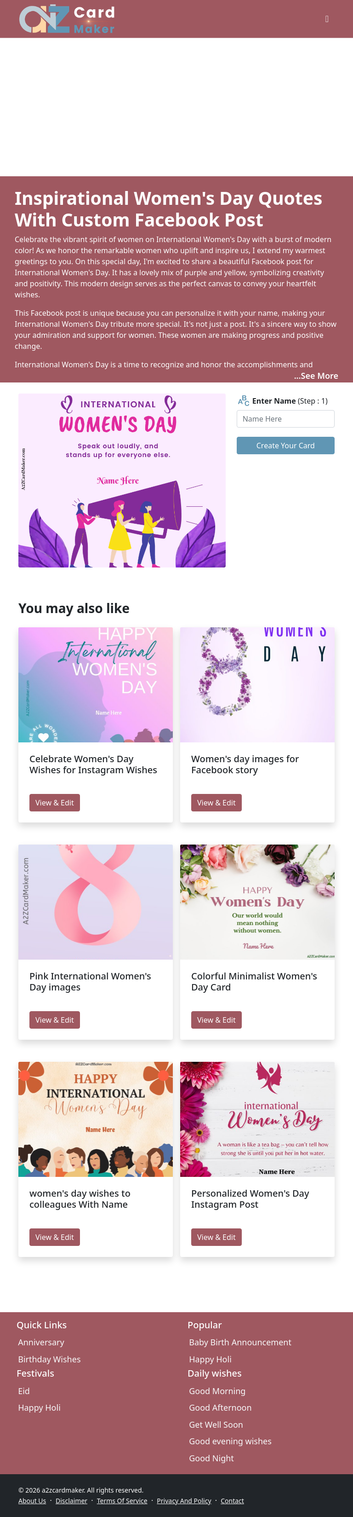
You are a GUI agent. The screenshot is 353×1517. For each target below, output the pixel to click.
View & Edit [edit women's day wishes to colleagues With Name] (54, 1237)
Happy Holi (210, 1359)
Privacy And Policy (184, 1500)
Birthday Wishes (49, 1359)
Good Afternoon (220, 1407)
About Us (32, 1500)
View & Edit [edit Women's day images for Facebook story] (216, 803)
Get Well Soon (216, 1424)
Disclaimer (71, 1500)
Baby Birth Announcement (240, 1342)
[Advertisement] (176, 107)
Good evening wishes (230, 1441)
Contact (232, 1500)
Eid (24, 1390)
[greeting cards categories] (327, 19)
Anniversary (41, 1342)
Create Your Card (285, 445)
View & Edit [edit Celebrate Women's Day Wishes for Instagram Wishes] (54, 803)
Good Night (211, 1458)
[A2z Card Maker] (66, 19)
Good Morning (217, 1390)
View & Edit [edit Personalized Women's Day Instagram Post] (216, 1237)
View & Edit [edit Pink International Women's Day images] (54, 1020)
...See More (316, 375)
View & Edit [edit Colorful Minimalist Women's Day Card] (216, 1020)
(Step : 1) (282, 401)
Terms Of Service (122, 1500)
